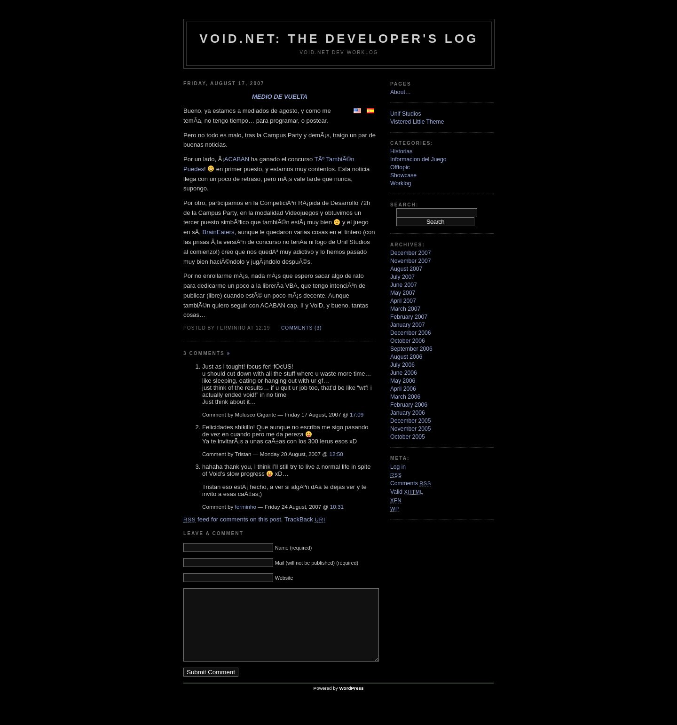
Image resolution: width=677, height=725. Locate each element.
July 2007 (402, 277)
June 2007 (403, 285)
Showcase (403, 175)
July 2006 (402, 365)
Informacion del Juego (418, 159)
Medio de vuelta (279, 96)
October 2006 (407, 341)
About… (400, 92)
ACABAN (236, 159)
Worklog (400, 183)
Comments (410, 483)
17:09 (356, 414)
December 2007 (410, 253)
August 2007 (406, 269)
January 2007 (407, 325)
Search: (404, 204)
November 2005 (410, 429)
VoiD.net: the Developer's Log (338, 39)
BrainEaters (218, 232)
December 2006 (410, 333)
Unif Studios (405, 113)
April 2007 (403, 301)
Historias (401, 151)
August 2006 (406, 357)
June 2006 (403, 373)
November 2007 (410, 261)
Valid (406, 492)
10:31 (337, 507)
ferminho (245, 507)
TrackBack (304, 519)
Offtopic (400, 167)
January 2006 (407, 413)
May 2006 (402, 381)
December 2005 (410, 421)
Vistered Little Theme (417, 121)
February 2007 (408, 317)
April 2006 (403, 389)
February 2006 (408, 405)
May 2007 (402, 293)
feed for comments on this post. (233, 519)
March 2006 (405, 397)
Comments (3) (301, 328)
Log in (398, 467)
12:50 (336, 454)
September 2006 (411, 349)
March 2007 (405, 309)
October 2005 (407, 436)
